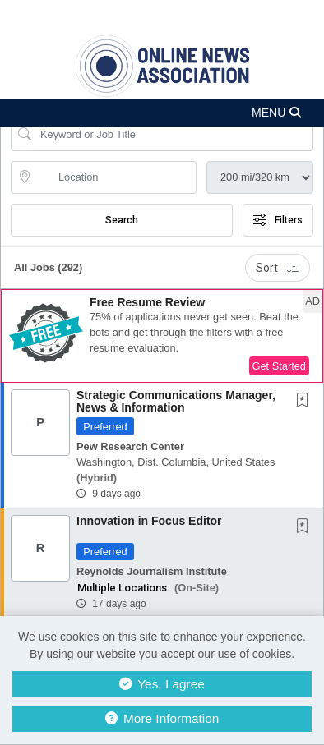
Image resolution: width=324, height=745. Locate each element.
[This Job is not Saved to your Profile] (306, 401)
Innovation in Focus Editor (149, 520)
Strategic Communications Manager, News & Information (175, 401)
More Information (162, 718)
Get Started (279, 366)
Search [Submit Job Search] (121, 220)
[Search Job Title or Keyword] (173, 134)
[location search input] (115, 177)
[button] (162, 113)
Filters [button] (278, 220)
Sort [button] (277, 267)
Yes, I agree (162, 684)
